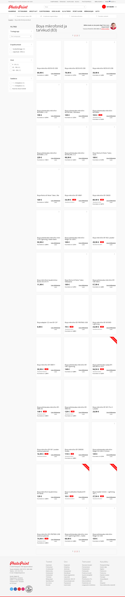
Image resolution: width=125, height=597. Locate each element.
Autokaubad (49, 575)
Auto (97, 11)
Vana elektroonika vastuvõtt (107, 585)
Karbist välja (103, 567)
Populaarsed (67, 583)
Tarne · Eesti (110, 1)
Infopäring (66, 567)
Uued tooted (67, 585)
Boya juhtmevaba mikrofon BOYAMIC (102, 111)
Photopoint (19, 7)
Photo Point (20, 563)
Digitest (102, 569)
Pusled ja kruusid (86, 573)
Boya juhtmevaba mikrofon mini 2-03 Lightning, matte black (48, 238)
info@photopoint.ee (19, 573)
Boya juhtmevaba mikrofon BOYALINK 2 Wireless (74, 111)
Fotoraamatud (86, 567)
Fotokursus (103, 573)
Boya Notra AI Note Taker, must (102, 154)
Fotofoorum (103, 571)
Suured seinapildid (87, 575)
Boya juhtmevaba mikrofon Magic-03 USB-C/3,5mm (102, 450)
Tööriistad (48, 577)
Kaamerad (12, 11)
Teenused (63, 1)
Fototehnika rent (86, 583)
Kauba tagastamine (69, 575)
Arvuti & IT (33, 11)
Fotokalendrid (86, 569)
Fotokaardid (85, 571)
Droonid (48, 585)
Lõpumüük (67, 577)
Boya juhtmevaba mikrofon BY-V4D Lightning (76, 365)
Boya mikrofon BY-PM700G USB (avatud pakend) (48, 535)
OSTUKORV (110, 7)
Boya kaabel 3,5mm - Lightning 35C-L (104, 492)
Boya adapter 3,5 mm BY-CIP (47, 322)
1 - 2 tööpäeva (18, 83)
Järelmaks (67, 569)
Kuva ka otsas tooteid (19, 89)
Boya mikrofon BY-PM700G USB (76, 322)
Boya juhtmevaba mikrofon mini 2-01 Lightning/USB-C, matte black (76, 535)
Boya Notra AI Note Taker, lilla (48, 195)
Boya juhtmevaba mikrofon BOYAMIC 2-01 (47, 154)
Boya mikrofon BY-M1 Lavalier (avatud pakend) (48, 450)
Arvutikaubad (49, 569)
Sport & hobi (77, 11)
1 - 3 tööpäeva (18, 86)
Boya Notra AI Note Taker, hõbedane (74, 281)
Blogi (77, 1)
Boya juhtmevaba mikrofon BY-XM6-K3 (76, 408)
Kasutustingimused (69, 581)
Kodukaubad (49, 573)
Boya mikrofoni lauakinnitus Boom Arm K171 (47, 281)
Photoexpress (86, 1)
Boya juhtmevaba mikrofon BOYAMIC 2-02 (47, 111)
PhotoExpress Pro (87, 579)
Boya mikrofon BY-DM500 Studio (74, 450)
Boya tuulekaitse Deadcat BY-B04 (75, 492)
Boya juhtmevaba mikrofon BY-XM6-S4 (48, 408)
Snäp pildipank (104, 579)
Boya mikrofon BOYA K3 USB (103, 68)
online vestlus (105, 29)
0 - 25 (15, 64)
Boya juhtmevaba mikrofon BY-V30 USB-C (104, 281)
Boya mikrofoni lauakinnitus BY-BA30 (47, 492)
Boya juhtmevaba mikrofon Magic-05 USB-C (74, 238)
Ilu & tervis (66, 11)
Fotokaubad (22, 11)
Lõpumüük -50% (18, 52)
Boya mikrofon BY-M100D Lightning (102, 323)
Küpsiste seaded (104, 575)
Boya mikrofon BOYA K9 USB (75, 68)
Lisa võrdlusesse (55, 73)
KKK (101, 581)
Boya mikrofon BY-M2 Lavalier (103, 238)
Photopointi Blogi (104, 565)
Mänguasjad (88, 11)
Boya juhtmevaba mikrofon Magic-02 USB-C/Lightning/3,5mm (102, 535)
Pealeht (10, 20)
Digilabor (84, 577)
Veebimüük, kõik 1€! (69, 579)
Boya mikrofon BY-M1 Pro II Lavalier (103, 408)
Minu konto (99, 1)
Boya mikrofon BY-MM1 (73, 195)
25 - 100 (16, 67)
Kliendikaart (67, 573)
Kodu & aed (56, 11)
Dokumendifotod (86, 581)
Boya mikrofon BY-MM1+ (46, 365)
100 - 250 (16, 70)
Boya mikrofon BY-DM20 (101, 195)
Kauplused (70, 1)
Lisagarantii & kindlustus (88, 585)
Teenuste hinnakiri (87, 565)
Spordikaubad (50, 581)
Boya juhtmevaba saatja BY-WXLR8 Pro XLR (103, 365)
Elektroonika (44, 11)
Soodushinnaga (18, 49)
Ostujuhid (102, 583)
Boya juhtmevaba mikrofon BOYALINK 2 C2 (74, 154)
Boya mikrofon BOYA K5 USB (47, 68)
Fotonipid (102, 577)
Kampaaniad (54, 1)
